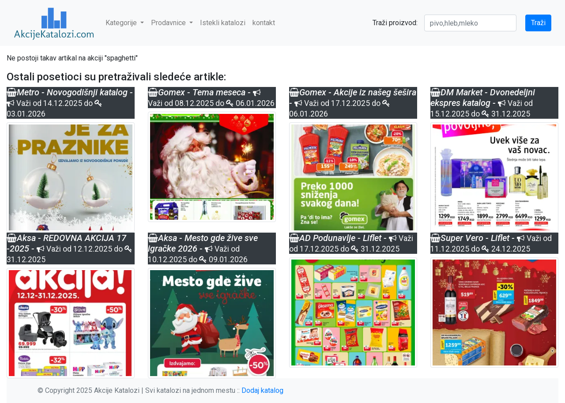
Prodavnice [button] (169, 23)
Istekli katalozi (222, 23)
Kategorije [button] (122, 23)
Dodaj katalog (262, 390)
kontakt (263, 23)
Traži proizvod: (395, 23)
